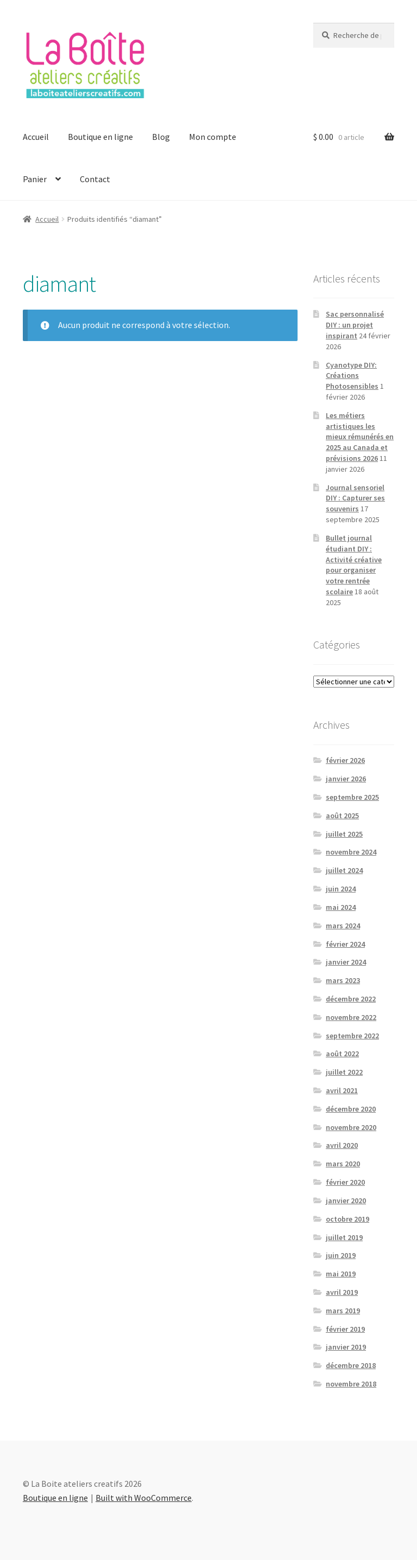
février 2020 (345, 1182)
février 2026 (345, 760)
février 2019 (345, 1329)
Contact (95, 179)
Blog (161, 136)
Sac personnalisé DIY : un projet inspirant (355, 325)
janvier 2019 (346, 1347)
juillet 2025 (344, 834)
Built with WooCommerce (144, 1497)
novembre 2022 (351, 1017)
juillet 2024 (344, 870)
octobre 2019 (347, 1219)
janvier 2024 (346, 962)
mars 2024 (343, 925)
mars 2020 (343, 1164)
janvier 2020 (346, 1200)
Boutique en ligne (100, 136)
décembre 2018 (351, 1365)
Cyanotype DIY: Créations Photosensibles (352, 375)
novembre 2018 (351, 1384)
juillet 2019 (344, 1237)
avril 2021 (342, 1090)
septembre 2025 (352, 797)
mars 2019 (343, 1310)
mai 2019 (341, 1274)
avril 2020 (342, 1145)
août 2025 (342, 815)
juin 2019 (341, 1255)
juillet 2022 (344, 1072)
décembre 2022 (351, 999)
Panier (35, 179)
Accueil (36, 136)
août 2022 (342, 1053)
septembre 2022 (352, 1036)
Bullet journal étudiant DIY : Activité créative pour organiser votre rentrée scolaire (354, 564)
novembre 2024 (351, 852)
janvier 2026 (346, 779)
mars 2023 (343, 980)
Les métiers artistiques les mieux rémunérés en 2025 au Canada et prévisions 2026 (360, 436)
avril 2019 (342, 1292)
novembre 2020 (351, 1127)
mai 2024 (341, 907)
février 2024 (345, 944)
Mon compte (212, 136)
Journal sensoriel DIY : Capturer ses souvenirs (355, 498)
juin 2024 (341, 889)
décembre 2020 (351, 1109)
